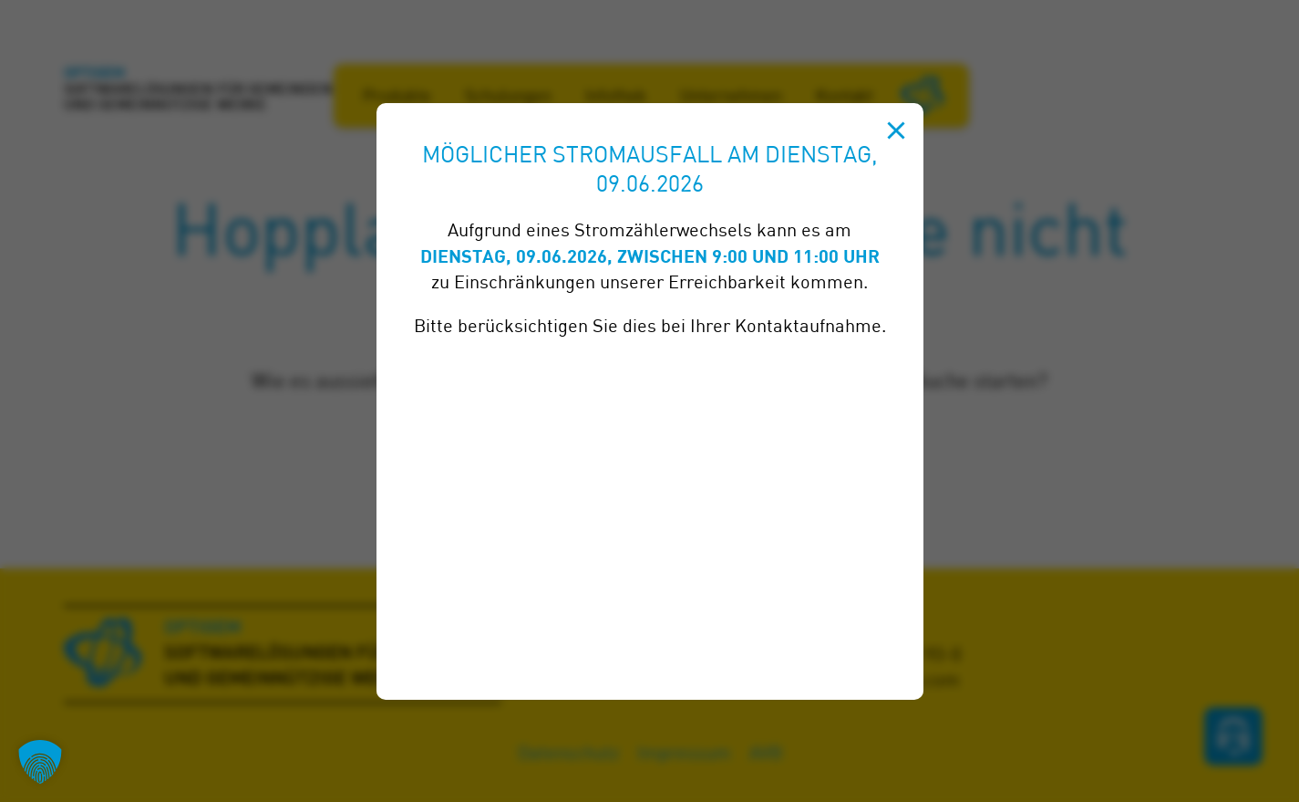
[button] (40, 762)
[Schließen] (896, 130)
